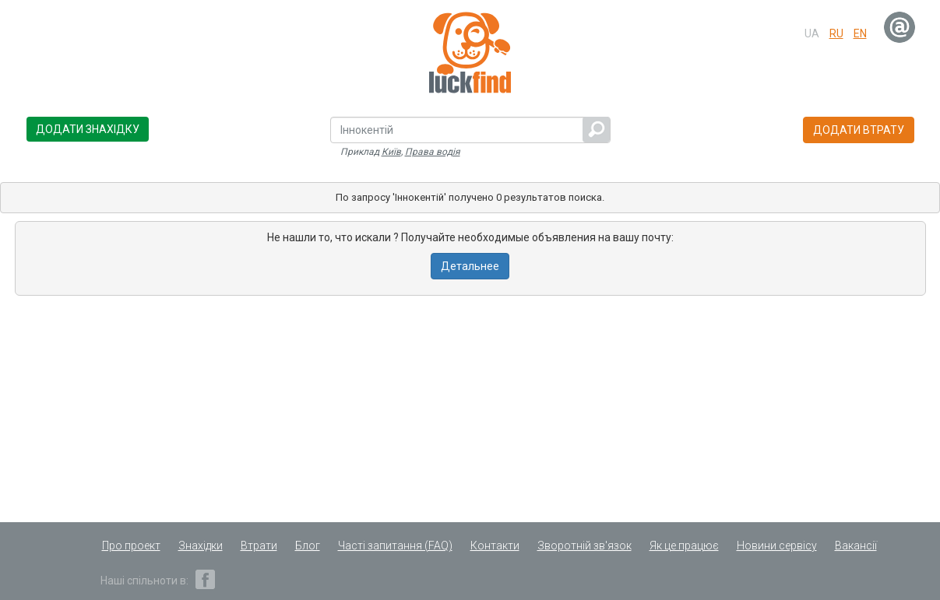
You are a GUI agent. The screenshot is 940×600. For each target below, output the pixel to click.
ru (836, 33)
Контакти (494, 545)
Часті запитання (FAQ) (395, 545)
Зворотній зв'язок (584, 545)
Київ (391, 151)
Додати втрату (858, 130)
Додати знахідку (87, 129)
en (860, 33)
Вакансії (856, 545)
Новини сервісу (777, 545)
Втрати (259, 545)
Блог (307, 545)
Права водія (432, 151)
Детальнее (470, 266)
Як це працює (684, 545)
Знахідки (200, 545)
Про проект (131, 545)
